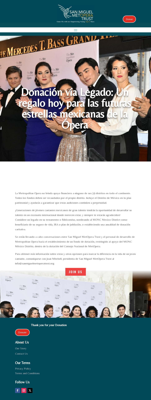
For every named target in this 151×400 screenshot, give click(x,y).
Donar (129, 19)
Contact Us (21, 353)
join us (75, 271)
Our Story (20, 348)
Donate (22, 332)
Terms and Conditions (27, 373)
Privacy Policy (23, 368)
